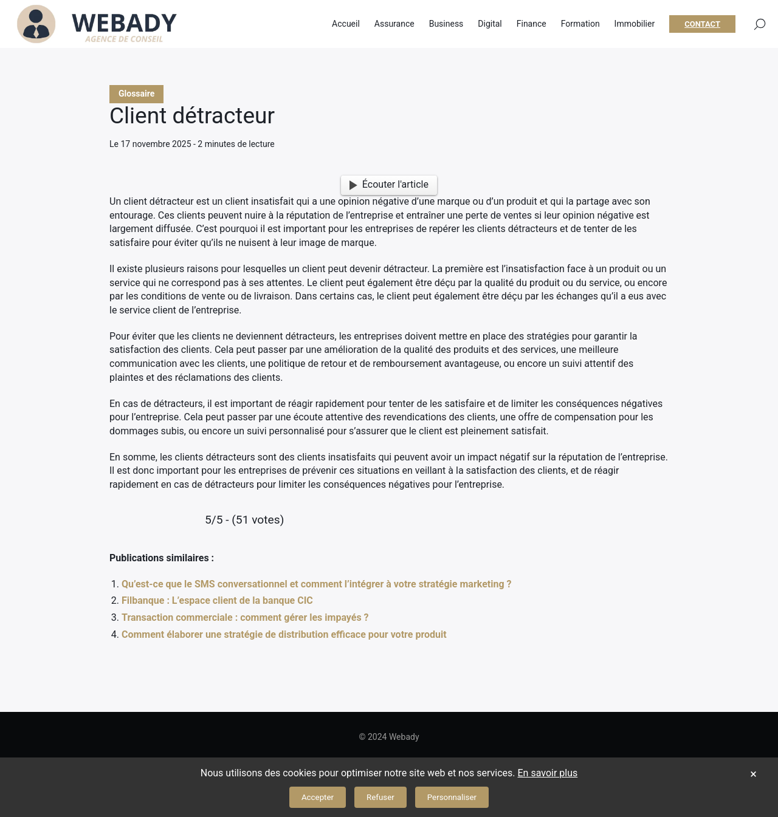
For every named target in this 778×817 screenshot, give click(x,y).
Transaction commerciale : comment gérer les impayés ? (245, 617)
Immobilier (634, 24)
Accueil (346, 24)
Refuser (380, 797)
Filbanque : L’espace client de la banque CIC (217, 600)
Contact (702, 24)
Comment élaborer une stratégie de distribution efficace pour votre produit (284, 634)
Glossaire (136, 93)
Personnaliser (452, 797)
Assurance (394, 24)
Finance (531, 24)
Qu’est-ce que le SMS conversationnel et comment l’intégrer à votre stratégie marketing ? (316, 584)
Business (446, 24)
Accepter (317, 797)
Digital (489, 24)
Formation (580, 24)
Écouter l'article (389, 184)
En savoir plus (548, 773)
